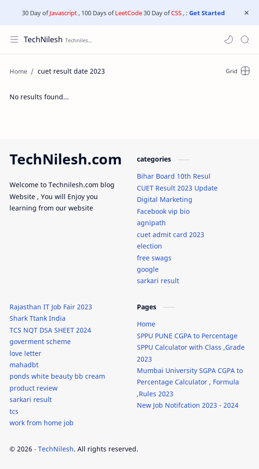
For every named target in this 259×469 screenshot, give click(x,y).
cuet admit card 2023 (170, 234)
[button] (228, 39)
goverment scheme (40, 341)
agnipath (151, 222)
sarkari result (158, 280)
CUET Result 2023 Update (177, 187)
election (149, 245)
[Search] (245, 39)
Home (146, 323)
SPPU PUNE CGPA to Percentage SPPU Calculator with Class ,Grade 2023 (191, 347)
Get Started (207, 13)
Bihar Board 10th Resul (174, 176)
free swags (154, 257)
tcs (14, 411)
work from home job (42, 422)
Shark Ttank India (38, 318)
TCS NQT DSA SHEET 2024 (50, 330)
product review (34, 387)
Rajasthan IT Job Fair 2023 (51, 306)
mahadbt (24, 364)
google (148, 269)
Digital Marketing (164, 199)
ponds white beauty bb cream (57, 376)
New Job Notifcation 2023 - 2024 (188, 405)
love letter (25, 353)
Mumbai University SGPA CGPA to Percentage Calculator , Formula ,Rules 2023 (190, 382)
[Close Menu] (246, 13)
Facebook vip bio (163, 211)
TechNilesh (43, 39)
